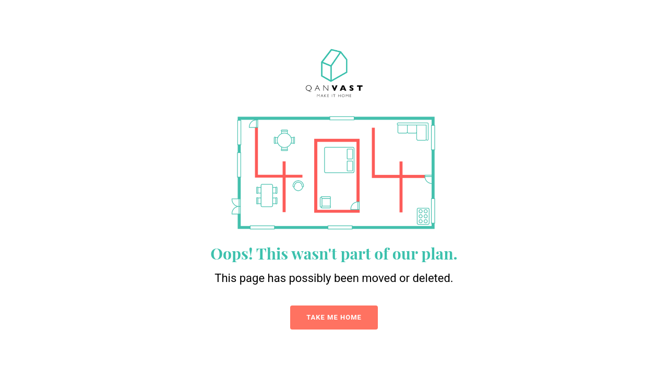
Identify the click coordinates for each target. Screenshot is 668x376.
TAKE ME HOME (334, 317)
